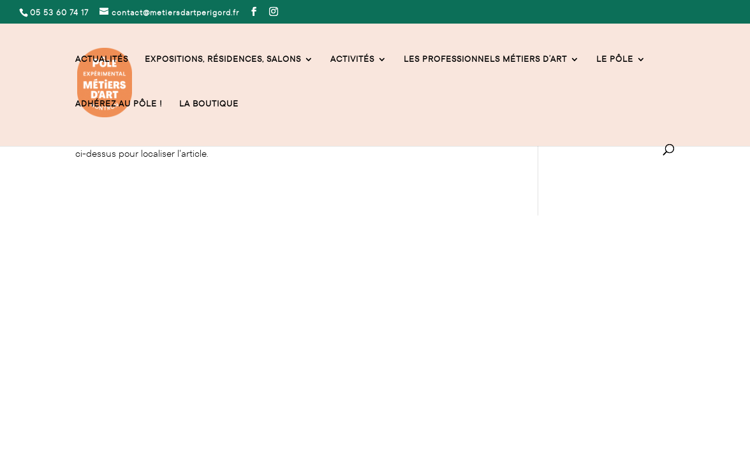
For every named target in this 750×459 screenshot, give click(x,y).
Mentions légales (108, 351)
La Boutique (209, 104)
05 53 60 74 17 (103, 294)
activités (352, 59)
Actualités (101, 59)
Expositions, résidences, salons (223, 59)
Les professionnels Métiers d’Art (485, 59)
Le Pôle (614, 59)
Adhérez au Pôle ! (119, 104)
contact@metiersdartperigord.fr (202, 294)
